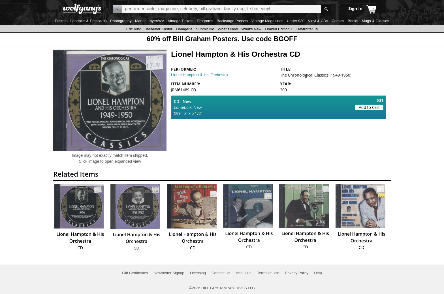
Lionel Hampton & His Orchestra (199, 75)
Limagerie (184, 29)
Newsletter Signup (168, 273)
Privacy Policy (296, 273)
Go (326, 9)
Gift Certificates (135, 273)
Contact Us (221, 273)
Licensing (198, 273)
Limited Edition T (279, 29)
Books (353, 21)
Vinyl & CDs (318, 21)
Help (318, 273)
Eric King (133, 29)
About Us (243, 273)
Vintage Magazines (267, 21)
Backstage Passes (232, 21)
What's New (228, 29)
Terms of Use (268, 273)
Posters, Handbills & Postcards (81, 21)
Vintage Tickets (180, 21)
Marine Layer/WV (149, 21)
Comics (338, 21)
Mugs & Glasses (375, 21)
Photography (121, 21)
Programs (205, 21)
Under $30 (295, 21)
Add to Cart (369, 107)
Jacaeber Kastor (158, 29)
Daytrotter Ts (307, 29)
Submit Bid (205, 29)
